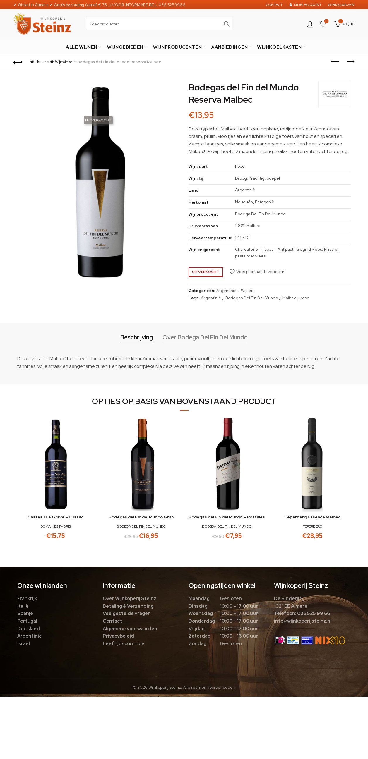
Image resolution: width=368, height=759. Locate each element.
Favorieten (325, 21)
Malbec (289, 297)
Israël (23, 643)
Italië (23, 606)
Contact (112, 621)
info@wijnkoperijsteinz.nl (302, 621)
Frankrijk (27, 598)
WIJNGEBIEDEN (125, 47)
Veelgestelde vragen (127, 613)
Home (40, 61)
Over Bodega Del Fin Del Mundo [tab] (205, 337)
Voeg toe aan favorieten (260, 271)
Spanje (25, 613)
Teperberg (312, 526)
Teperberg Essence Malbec (312, 517)
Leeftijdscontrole (123, 643)
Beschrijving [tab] (136, 337)
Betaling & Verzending (128, 606)
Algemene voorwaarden (130, 629)
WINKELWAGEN (341, 4)
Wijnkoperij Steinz (164, 687)
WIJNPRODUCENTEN (177, 47)
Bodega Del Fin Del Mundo (141, 526)
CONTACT (274, 4)
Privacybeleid (118, 636)
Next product (350, 61)
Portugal (27, 621)
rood (305, 297)
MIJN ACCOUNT (305, 4)
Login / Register (310, 24)
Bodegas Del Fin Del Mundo (251, 297)
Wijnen (247, 290)
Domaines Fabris (55, 526)
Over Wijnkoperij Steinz (129, 598)
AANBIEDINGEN (229, 47)
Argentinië (226, 290)
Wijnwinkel (64, 61)
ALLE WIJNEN (81, 47)
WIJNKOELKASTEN (279, 47)
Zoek (226, 24)
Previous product (335, 61)
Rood (240, 166)
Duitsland (28, 629)
